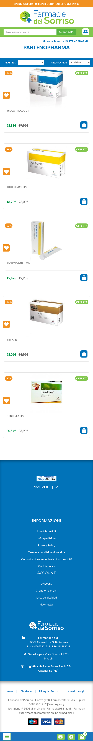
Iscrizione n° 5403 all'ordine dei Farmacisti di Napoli (39, 708)
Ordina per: (59, 62)
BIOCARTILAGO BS (18, 110)
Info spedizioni (47, 538)
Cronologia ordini (46, 590)
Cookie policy (46, 566)
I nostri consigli (46, 531)
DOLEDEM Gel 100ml (19, 263)
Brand (57, 41)
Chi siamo (26, 691)
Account (46, 583)
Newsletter (46, 604)
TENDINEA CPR (15, 416)
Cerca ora (66, 31)
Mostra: (10, 62)
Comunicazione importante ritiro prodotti (46, 559)
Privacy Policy (46, 545)
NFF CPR (12, 339)
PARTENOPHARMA (77, 41)
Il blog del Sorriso (49, 691)
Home (46, 41)
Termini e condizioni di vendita (46, 552)
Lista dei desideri (46, 597)
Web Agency (56, 704)
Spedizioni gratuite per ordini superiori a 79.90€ (46, 4)
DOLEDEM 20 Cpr (17, 187)
